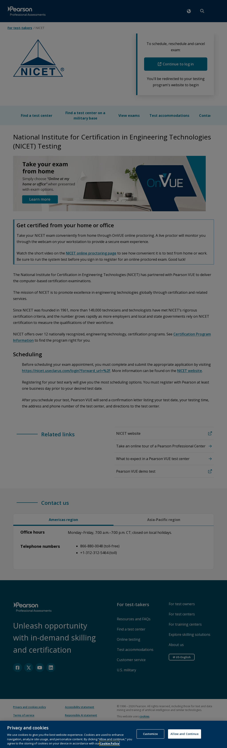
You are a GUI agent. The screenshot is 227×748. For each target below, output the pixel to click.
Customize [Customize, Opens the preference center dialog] (150, 737)
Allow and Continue (184, 737)
